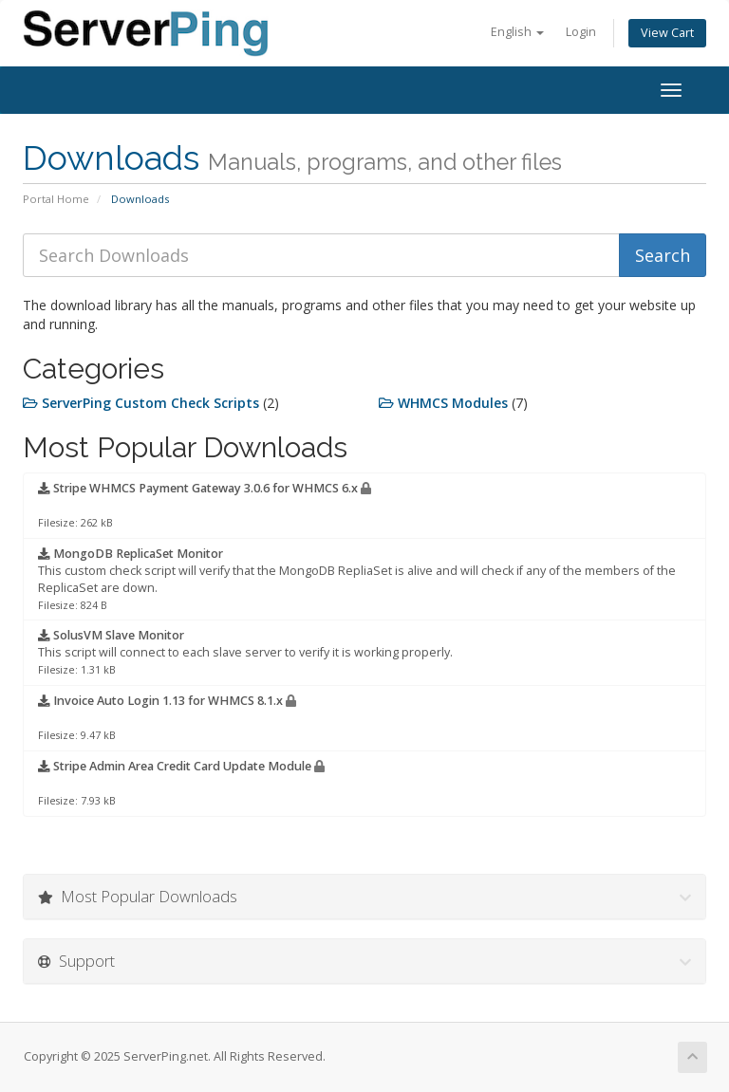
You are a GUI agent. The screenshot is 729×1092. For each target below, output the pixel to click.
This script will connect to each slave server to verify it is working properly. (245, 651)
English (517, 32)
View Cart (667, 33)
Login (581, 32)
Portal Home (56, 199)
